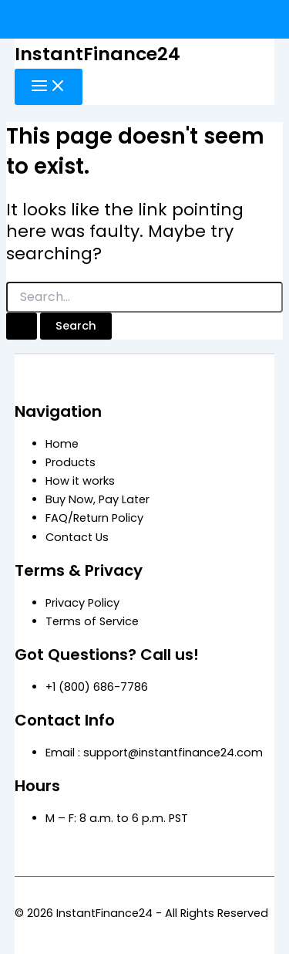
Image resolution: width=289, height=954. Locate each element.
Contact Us (77, 537)
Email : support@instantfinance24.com (154, 752)
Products (70, 462)
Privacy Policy (82, 603)
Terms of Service (92, 621)
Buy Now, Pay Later (97, 499)
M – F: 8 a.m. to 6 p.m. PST (116, 818)
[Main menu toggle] (48, 87)
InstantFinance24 (97, 53)
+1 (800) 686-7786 (96, 687)
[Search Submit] (21, 326)
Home (62, 444)
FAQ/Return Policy (94, 518)
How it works (80, 481)
